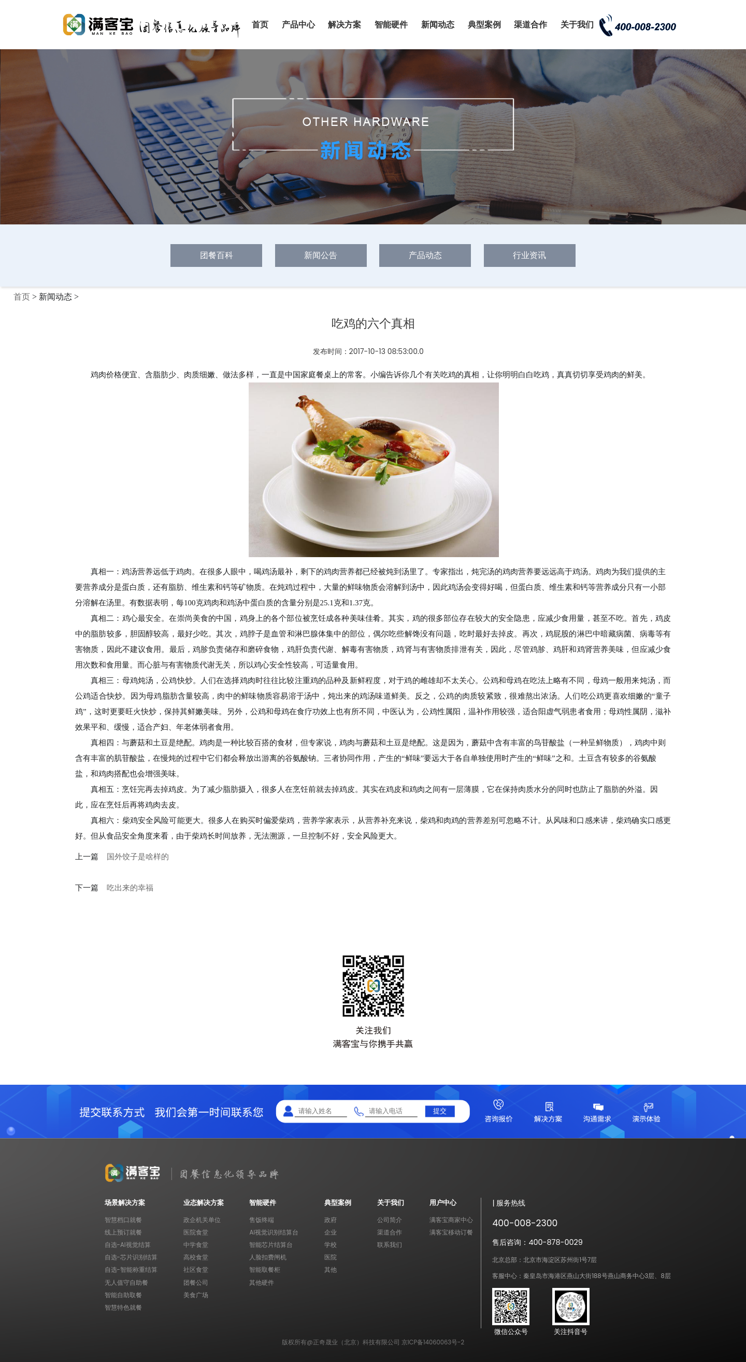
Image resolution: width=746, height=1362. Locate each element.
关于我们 (577, 25)
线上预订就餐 (123, 1232)
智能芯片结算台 (271, 1245)
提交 (440, 1111)
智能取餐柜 (264, 1270)
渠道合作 (530, 25)
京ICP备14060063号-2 (432, 1342)
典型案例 (484, 25)
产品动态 (425, 255)
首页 (260, 25)
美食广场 (195, 1295)
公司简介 (389, 1220)
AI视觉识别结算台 (273, 1232)
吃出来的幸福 (130, 888)
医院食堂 (195, 1232)
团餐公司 (195, 1283)
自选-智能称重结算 (131, 1270)
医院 (330, 1257)
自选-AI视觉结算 (128, 1245)
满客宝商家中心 (451, 1220)
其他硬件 (261, 1283)
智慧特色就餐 (123, 1307)
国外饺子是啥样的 (138, 857)
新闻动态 (437, 25)
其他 (330, 1270)
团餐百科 (216, 255)
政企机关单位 (202, 1220)
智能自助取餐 (123, 1295)
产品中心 (298, 25)
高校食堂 (195, 1257)
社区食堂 (195, 1270)
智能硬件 (391, 25)
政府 (330, 1220)
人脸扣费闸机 (267, 1257)
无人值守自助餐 (126, 1283)
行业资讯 (529, 255)
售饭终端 (261, 1220)
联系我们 (389, 1245)
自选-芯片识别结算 (131, 1257)
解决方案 (344, 25)
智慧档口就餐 (123, 1220)
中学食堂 (195, 1245)
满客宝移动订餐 (451, 1232)
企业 (330, 1232)
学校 (330, 1245)
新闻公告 (320, 255)
